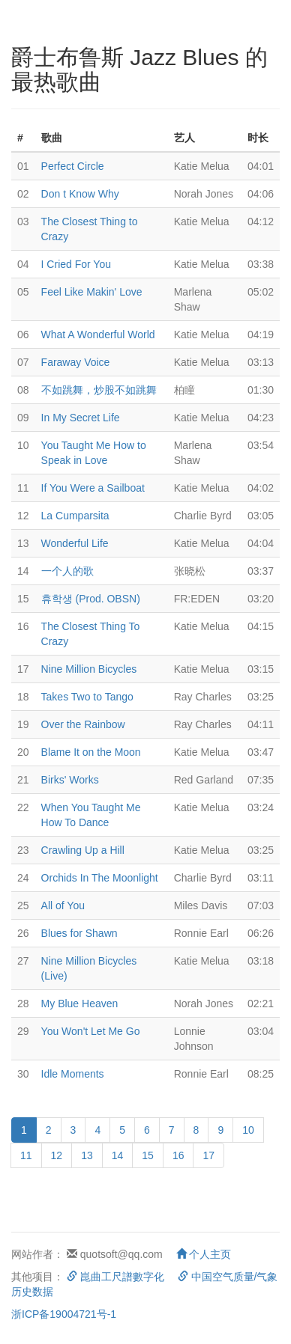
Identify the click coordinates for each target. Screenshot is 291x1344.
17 (208, 1155)
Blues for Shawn (79, 933)
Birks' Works (70, 780)
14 (118, 1155)
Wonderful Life (75, 543)
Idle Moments (72, 1074)
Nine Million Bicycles (89, 669)
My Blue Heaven (79, 1003)
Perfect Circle (72, 166)
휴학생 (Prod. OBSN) (90, 599)
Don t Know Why (80, 194)
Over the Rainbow (83, 724)
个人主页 (204, 1254)
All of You (63, 905)
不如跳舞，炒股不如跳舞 (99, 390)
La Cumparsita (75, 516)
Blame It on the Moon (91, 752)
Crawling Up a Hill (82, 850)
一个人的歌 (67, 571)
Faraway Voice (75, 362)
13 (87, 1155)
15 (148, 1155)
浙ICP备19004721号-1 (63, 1314)
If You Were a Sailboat (93, 488)
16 (178, 1155)
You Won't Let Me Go (90, 1031)
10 (248, 1130)
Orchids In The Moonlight (99, 878)
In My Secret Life (80, 418)
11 (26, 1155)
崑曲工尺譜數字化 (115, 1277)
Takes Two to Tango (87, 697)
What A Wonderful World (98, 334)
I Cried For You (76, 264)
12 (57, 1155)
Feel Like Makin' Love (91, 292)
